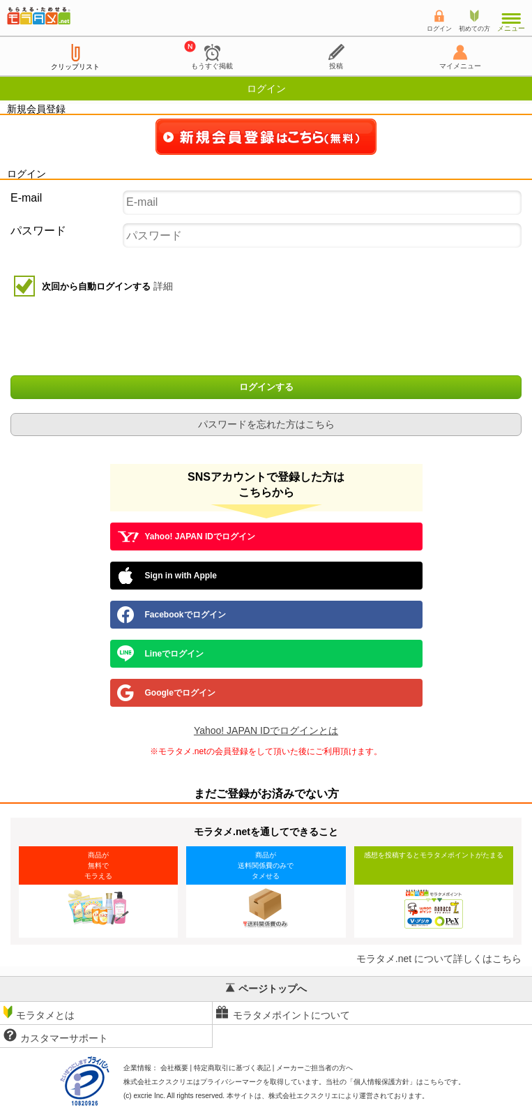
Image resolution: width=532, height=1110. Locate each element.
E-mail (26, 198)
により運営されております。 (348, 1096)
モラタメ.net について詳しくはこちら (439, 958)
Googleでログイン (166, 692)
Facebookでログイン (171, 614)
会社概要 (174, 1068)
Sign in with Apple (167, 575)
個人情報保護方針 (381, 1082)
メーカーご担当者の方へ (314, 1068)
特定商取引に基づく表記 (232, 1068)
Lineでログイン (160, 653)
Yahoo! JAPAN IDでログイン (186, 536)
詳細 (163, 286)
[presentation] (268, 337)
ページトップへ (266, 988)
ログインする (266, 387)
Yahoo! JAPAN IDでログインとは (266, 730)
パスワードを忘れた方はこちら (266, 424)
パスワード (38, 231)
